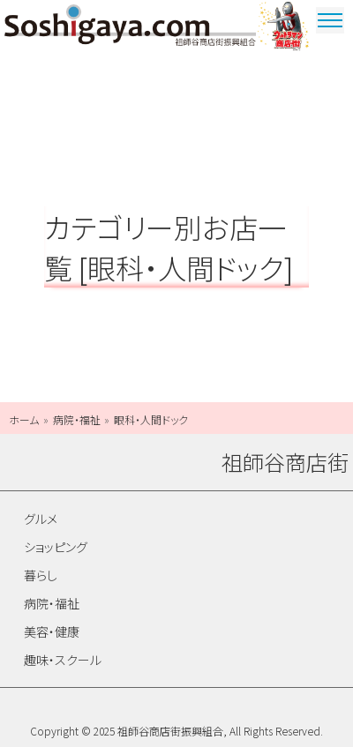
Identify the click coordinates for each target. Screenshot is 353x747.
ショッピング (55, 547)
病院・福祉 (51, 603)
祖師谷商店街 (130, 28)
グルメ (40, 518)
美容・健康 (51, 631)
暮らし (40, 575)
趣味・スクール (62, 660)
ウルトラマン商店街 (284, 28)
